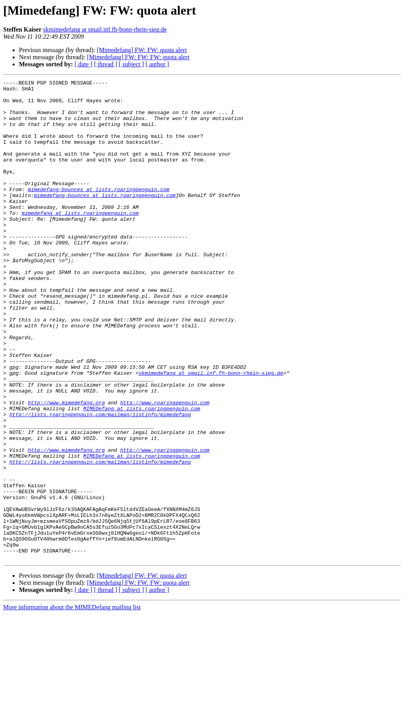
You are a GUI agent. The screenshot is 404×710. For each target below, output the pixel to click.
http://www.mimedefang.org (66, 467)
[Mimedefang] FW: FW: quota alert (142, 50)
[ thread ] (105, 64)
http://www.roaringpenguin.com (164, 467)
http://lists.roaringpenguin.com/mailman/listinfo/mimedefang (100, 481)
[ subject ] (131, 64)
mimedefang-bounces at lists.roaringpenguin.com (98, 211)
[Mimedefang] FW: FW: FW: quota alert (138, 57)
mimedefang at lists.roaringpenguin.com (80, 240)
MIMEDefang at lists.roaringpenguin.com (141, 474)
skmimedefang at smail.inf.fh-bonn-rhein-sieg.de (104, 29)
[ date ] (83, 64)
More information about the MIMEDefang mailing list (71, 703)
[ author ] (157, 64)
